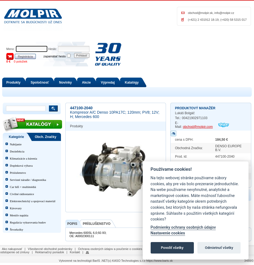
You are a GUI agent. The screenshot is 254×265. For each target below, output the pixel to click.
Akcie (86, 82)
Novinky (65, 82)
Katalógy (132, 82)
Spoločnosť (40, 82)
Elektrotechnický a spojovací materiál (32, 201)
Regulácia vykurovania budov (28, 222)
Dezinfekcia (17, 151)
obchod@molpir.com (198, 127)
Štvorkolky (16, 229)
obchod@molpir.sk (200, 12)
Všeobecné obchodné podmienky (50, 249)
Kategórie (16, 137)
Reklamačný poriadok (49, 252)
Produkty (13, 82)
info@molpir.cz (224, 12)
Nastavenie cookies (168, 233)
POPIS (72, 224)
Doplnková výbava (21, 165)
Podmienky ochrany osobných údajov (183, 227)
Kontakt (75, 252)
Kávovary (16, 208)
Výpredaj (108, 82)
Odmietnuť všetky (219, 248)
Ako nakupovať (12, 249)
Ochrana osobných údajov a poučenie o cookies (110, 249)
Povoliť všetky (172, 248)
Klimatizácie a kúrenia (23, 158)
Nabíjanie (16, 144)
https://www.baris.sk (159, 260)
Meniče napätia (19, 215)
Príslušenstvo (18, 172)
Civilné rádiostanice (22, 194)
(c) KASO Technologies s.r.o (126, 260)
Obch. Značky (45, 137)
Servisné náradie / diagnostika (28, 179)
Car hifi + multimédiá (23, 187)
